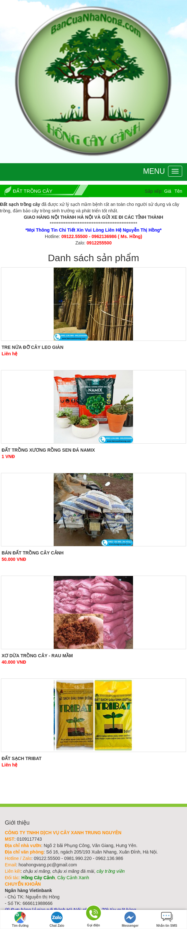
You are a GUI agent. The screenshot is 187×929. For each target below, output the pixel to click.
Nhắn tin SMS (166, 919)
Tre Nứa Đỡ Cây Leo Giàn (32, 347)
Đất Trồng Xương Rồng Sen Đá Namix (48, 450)
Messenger (130, 919)
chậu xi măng (36, 871)
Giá (167, 191)
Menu (154, 171)
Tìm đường (20, 919)
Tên (178, 191)
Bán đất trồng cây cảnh (33, 552)
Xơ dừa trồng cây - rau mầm (37, 655)
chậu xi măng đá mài (73, 871)
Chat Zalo (56, 919)
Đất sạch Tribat (21, 758)
